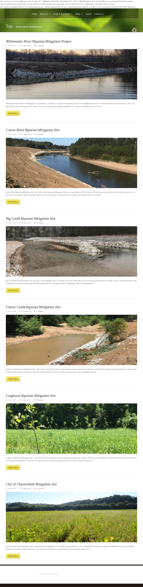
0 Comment (40, 45)
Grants (88, 14)
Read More (13, 113)
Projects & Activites (63, 14)
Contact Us (98, 14)
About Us (45, 14)
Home (34, 14)
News (79, 14)
